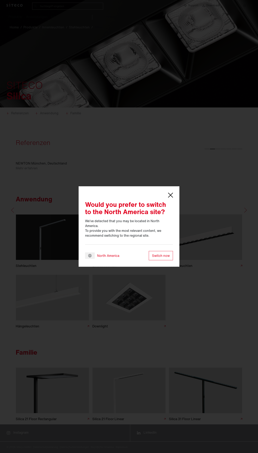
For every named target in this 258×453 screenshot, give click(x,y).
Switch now (161, 255)
